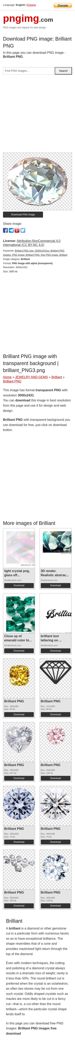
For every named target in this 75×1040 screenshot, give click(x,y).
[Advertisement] (37, 115)
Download (19, 585)
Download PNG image (23, 214)
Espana (31, 4)
